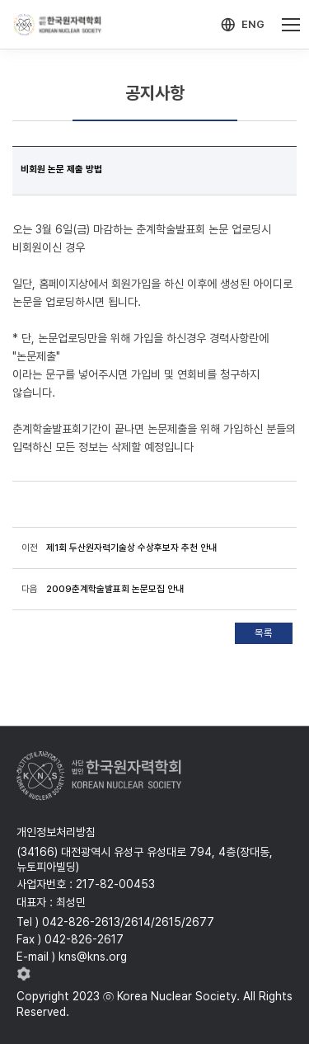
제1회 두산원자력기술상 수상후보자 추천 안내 (131, 547)
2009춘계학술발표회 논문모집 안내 (115, 589)
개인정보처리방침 (56, 832)
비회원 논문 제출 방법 (61, 169)
